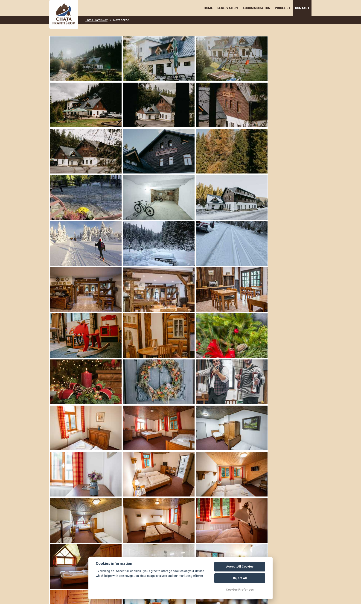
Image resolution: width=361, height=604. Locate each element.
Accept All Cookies (239, 566)
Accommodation (256, 8)
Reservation (227, 8)
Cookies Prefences (240, 589)
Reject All (240, 578)
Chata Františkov (96, 20)
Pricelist (282, 8)
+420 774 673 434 (83, 564)
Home (208, 8)
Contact (302, 8)
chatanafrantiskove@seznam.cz (87, 585)
